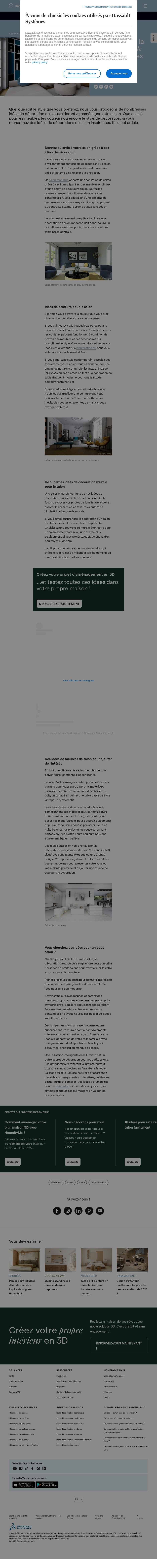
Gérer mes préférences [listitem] (82, 73)
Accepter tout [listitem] (118, 73)
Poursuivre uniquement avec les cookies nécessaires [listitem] (108, 7)
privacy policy (39, 62)
